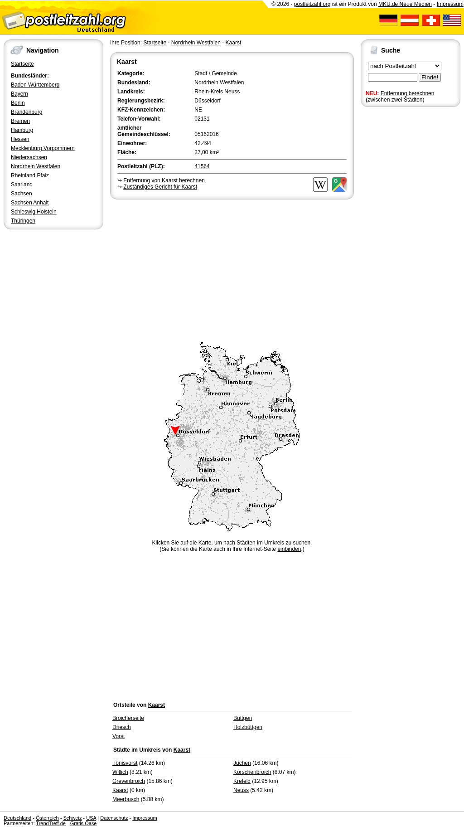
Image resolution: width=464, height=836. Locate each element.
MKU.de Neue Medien (405, 4)
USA (91, 818)
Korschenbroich (252, 772)
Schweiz (72, 818)
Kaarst (234, 42)
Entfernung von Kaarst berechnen (163, 180)
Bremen (20, 121)
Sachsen (21, 193)
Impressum (450, 4)
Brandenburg (26, 112)
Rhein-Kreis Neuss (217, 91)
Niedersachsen (29, 157)
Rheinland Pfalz (30, 175)
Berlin (18, 103)
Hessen (20, 139)
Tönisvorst (124, 763)
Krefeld (242, 781)
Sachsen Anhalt (29, 202)
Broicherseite (128, 718)
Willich (120, 772)
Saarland (22, 184)
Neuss (241, 790)
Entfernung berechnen (408, 93)
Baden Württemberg (35, 85)
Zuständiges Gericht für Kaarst (160, 187)
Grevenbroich (128, 781)
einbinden (289, 549)
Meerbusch (125, 799)
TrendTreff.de (51, 823)
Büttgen (242, 718)
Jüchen (242, 763)
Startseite (22, 64)
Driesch (121, 727)
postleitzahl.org (312, 4)
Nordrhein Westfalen (35, 166)
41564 (201, 166)
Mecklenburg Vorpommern (43, 148)
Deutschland (17, 818)
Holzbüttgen (247, 727)
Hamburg (22, 130)
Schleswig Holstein (34, 212)
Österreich (47, 818)
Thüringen (23, 221)
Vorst (118, 736)
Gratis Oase (83, 823)
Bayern (19, 94)
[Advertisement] (232, 269)
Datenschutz (114, 818)
